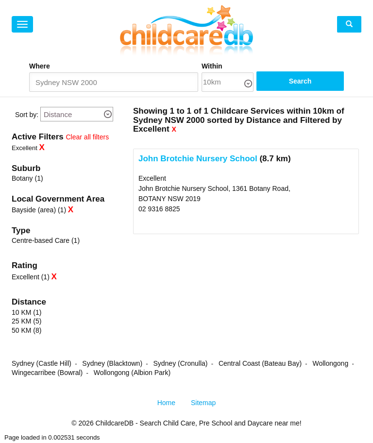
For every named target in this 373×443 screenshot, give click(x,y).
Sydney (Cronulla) (180, 364)
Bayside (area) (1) (39, 210)
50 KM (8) (26, 331)
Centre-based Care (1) (46, 241)
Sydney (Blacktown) (112, 364)
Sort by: (26, 115)
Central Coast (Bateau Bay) (260, 364)
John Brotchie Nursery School (197, 159)
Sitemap (203, 403)
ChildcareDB (115, 423)
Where (39, 66)
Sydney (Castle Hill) (41, 364)
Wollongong (330, 364)
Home (166, 403)
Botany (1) (27, 179)
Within (234, 66)
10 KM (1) (26, 313)
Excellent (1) (31, 277)
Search (315, 82)
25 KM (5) (26, 321)
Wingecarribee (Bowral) (47, 373)
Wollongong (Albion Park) (132, 373)
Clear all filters (87, 137)
